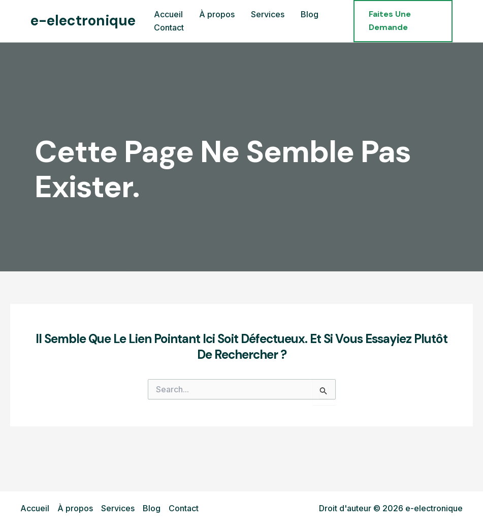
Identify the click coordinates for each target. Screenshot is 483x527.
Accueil (34, 508)
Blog (151, 508)
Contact (184, 508)
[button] (403, 21)
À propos (75, 508)
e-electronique (83, 20)
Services (118, 508)
